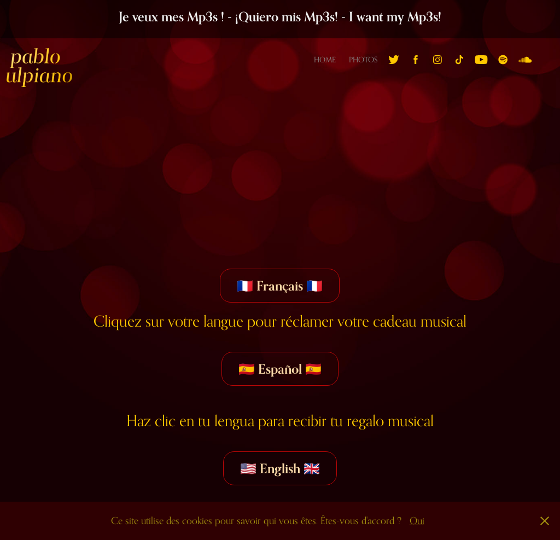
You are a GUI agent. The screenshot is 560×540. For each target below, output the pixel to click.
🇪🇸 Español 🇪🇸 (280, 369)
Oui (417, 520)
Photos (363, 59)
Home (325, 59)
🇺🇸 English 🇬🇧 (280, 468)
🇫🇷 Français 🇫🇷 (280, 285)
